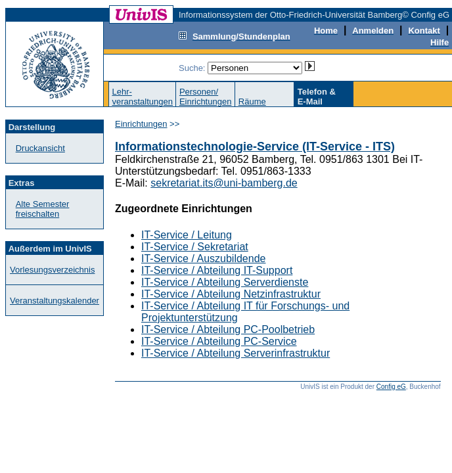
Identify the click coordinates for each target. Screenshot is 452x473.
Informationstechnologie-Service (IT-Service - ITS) (255, 146)
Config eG (391, 386)
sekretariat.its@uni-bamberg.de (223, 183)
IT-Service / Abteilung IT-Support (216, 270)
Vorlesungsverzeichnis (52, 270)
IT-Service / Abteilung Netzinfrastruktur (231, 294)
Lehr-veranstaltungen (142, 96)
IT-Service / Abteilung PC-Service (219, 341)
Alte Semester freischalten (43, 209)
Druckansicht (40, 148)
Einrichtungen (141, 124)
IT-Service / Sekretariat (194, 246)
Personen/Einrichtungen (205, 96)
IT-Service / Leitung (186, 234)
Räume (252, 101)
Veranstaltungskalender (54, 300)
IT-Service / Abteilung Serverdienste (224, 282)
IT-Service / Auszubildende (203, 258)
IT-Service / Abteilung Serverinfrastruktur (235, 353)
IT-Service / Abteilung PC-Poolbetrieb (228, 329)
